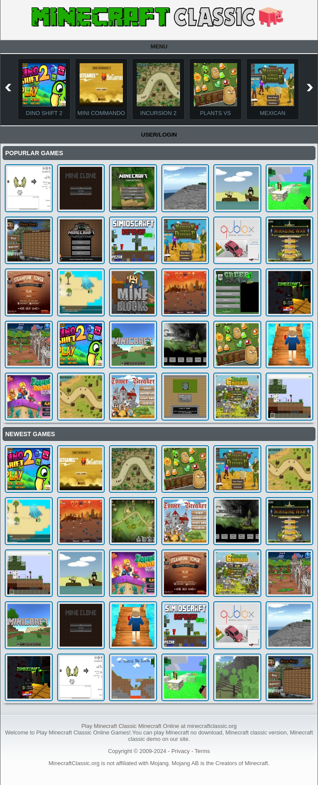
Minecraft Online (158, 726)
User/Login (159, 134)
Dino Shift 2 (44, 113)
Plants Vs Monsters (215, 116)
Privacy (180, 751)
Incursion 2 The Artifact (158, 116)
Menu (159, 46)
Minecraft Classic (115, 726)
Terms (202, 751)
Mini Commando (101, 113)
